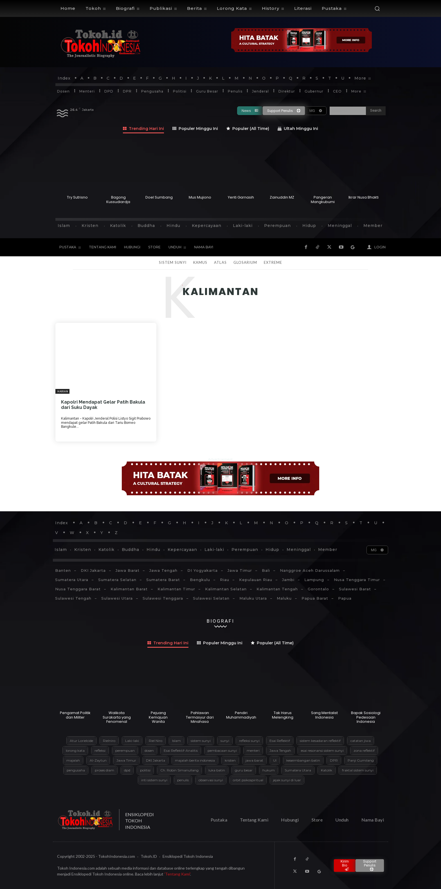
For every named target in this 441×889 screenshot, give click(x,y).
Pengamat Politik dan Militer (75, 715)
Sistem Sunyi (172, 262)
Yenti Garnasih (241, 197)
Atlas (220, 262)
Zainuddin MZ (282, 197)
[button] (377, 8)
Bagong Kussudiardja (118, 199)
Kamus (200, 262)
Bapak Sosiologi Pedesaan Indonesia (366, 717)
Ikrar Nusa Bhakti (363, 197)
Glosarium (245, 262)
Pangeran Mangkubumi (323, 199)
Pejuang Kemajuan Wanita (158, 717)
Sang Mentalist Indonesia (324, 715)
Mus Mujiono (200, 197)
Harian (62, 391)
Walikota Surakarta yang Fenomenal (117, 717)
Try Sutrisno (77, 197)
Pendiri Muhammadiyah (241, 715)
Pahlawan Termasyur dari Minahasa (200, 717)
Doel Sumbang (159, 197)
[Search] (376, 110)
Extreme (273, 262)
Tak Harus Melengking (282, 715)
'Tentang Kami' (177, 874)
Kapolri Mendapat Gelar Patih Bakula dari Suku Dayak (103, 404)
